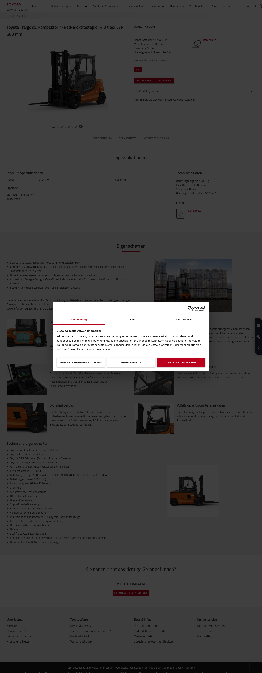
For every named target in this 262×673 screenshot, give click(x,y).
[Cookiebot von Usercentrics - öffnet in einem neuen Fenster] (190, 308)
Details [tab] (131, 319)
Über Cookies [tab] (183, 319)
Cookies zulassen (181, 362)
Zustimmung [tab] (79, 319)
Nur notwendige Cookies (81, 362)
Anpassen (131, 362)
